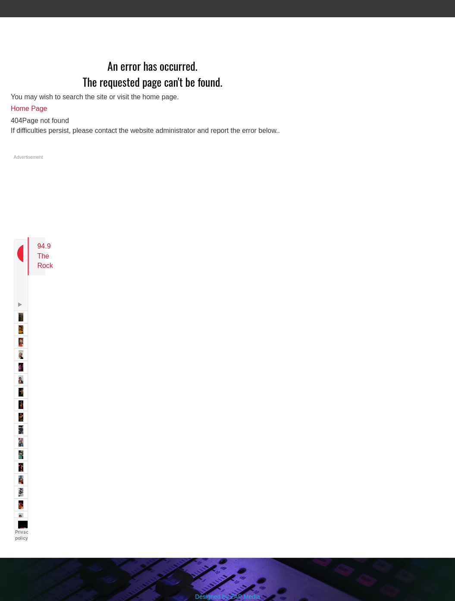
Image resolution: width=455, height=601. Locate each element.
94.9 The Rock (45, 255)
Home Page (29, 108)
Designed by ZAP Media (227, 596)
